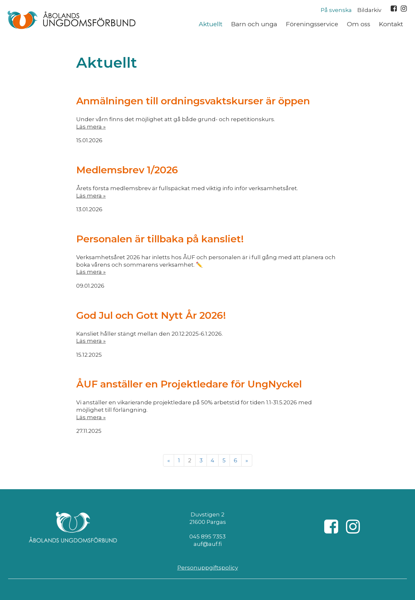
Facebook (394, 8)
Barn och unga (254, 24)
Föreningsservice (312, 24)
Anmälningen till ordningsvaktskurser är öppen (193, 101)
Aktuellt (210, 24)
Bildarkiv (369, 10)
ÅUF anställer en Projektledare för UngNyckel (189, 384)
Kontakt (391, 24)
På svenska (336, 10)
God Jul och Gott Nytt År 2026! (151, 315)
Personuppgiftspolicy (207, 567)
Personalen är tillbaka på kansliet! (160, 239)
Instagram (404, 8)
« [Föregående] (168, 460)
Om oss (358, 24)
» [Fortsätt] (246, 460)
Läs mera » (91, 126)
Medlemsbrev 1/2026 (127, 170)
